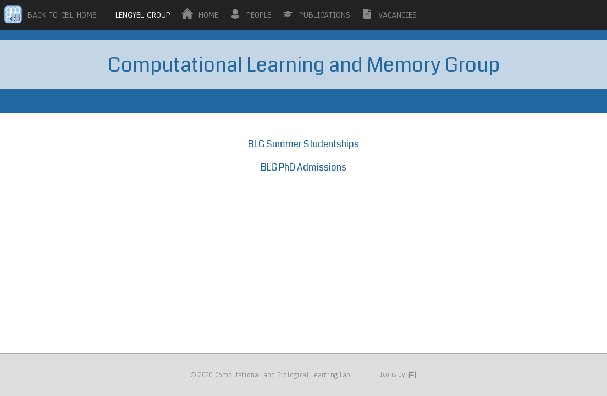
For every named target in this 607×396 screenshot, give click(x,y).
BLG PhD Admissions (303, 167)
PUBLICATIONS (324, 15)
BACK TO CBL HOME (61, 15)
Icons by (398, 374)
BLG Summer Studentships (303, 144)
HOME (208, 15)
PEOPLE (258, 15)
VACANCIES (397, 15)
